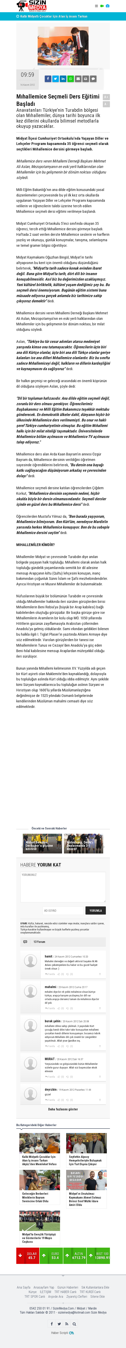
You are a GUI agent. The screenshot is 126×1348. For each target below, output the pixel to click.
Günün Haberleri (67, 1287)
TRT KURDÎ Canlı (90, 1292)
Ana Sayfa (23, 1287)
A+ (106, 97)
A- (106, 104)
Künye (33, 1292)
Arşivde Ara (55, 1297)
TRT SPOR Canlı (34, 1297)
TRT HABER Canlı (65, 1292)
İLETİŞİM (45, 1292)
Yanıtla (51, 974)
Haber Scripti (59, 1333)
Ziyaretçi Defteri (76, 1297)
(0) (62, 974)
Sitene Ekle (97, 1297)
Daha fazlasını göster (63, 1109)
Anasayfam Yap (44, 1287)
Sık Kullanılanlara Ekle (95, 1287)
